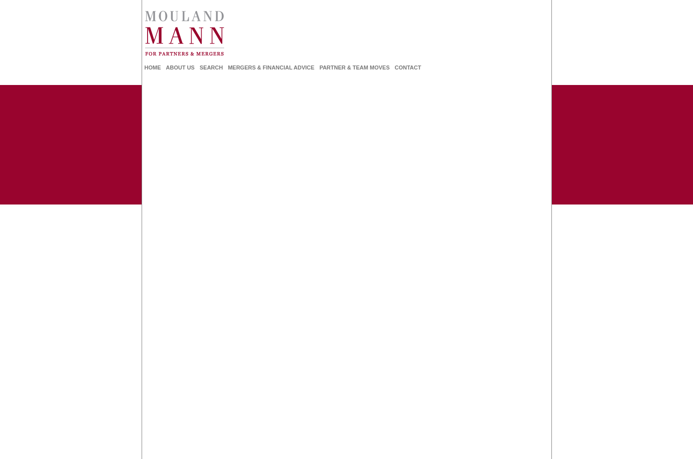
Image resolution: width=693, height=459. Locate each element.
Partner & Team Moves (354, 67)
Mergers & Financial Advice (271, 67)
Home (153, 67)
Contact (408, 67)
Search (211, 67)
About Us (180, 67)
